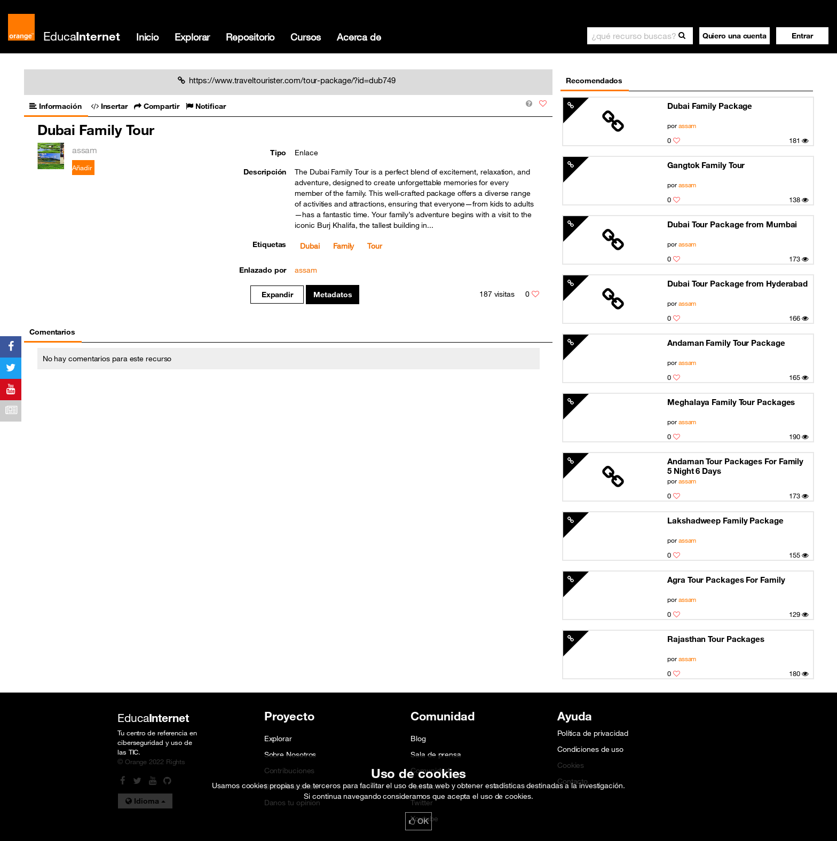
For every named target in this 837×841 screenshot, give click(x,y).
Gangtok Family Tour (706, 165)
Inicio (147, 37)
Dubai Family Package (709, 105)
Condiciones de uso (590, 749)
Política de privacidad (592, 733)
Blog (418, 738)
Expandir (277, 294)
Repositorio (250, 37)
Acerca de (359, 37)
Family (343, 246)
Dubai (310, 246)
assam (687, 125)
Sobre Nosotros (290, 754)
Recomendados (594, 80)
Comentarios (52, 332)
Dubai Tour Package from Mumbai (732, 224)
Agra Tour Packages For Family (726, 579)
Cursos (305, 37)
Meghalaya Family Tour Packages (731, 402)
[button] (802, 36)
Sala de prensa (435, 754)
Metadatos (332, 294)
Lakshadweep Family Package (725, 520)
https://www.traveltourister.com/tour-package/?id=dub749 (287, 80)
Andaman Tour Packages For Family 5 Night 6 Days (735, 465)
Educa (81, 36)
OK (418, 821)
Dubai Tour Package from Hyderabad (737, 283)
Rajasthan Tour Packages (715, 639)
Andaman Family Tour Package (726, 342)
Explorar (192, 37)
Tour (374, 246)
